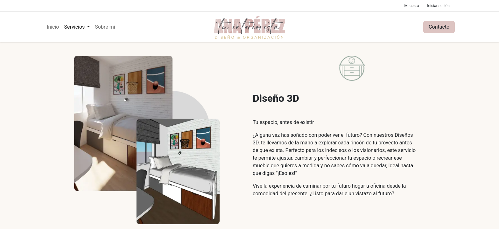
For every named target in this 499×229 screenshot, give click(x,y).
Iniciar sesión (438, 5)
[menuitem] (52, 27)
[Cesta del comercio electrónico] (411, 5)
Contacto (439, 27)
